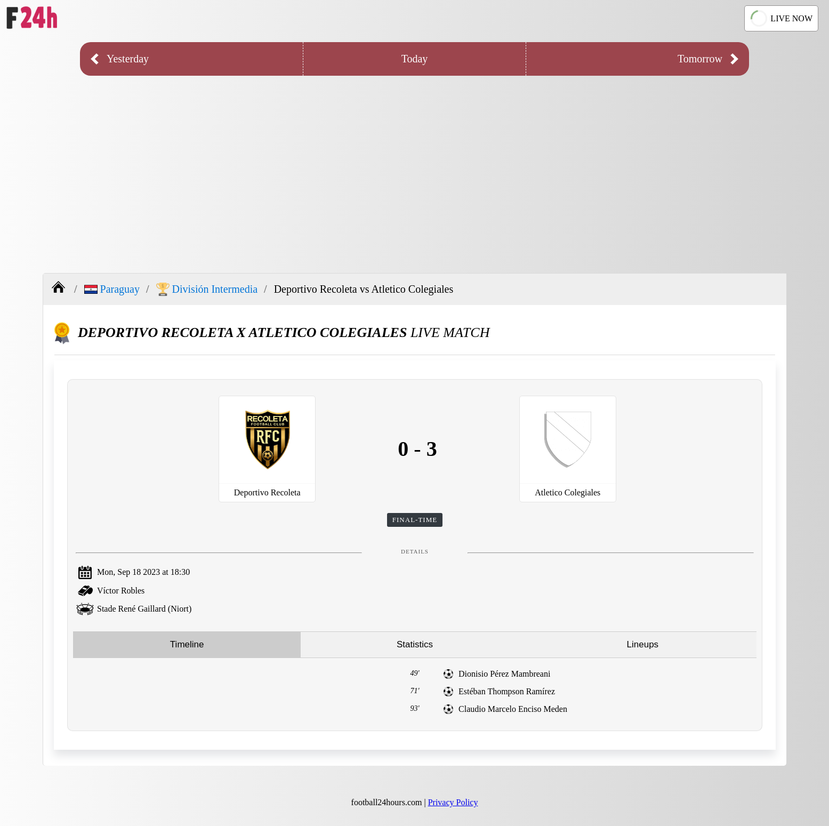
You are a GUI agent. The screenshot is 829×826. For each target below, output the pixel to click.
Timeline (187, 644)
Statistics (415, 644)
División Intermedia (207, 289)
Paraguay (112, 289)
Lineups (643, 644)
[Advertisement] (415, 166)
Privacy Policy (453, 802)
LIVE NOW (781, 18)
